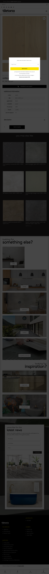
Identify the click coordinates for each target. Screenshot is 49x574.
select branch (24, 68)
